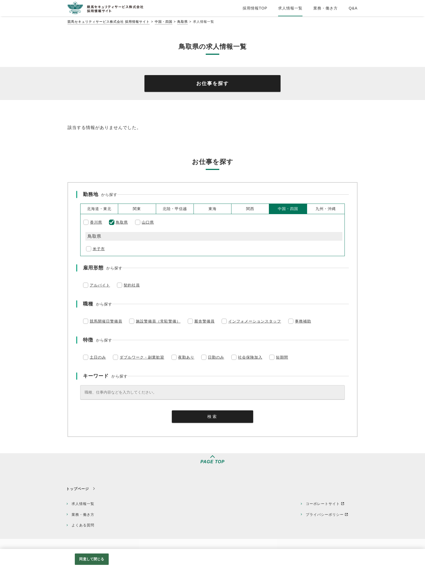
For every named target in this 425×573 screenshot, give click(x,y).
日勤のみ (216, 357)
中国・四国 (163, 22)
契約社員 (132, 285)
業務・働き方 (83, 515)
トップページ (77, 489)
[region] (212, 561)
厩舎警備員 (204, 321)
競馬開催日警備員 (106, 321)
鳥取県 (182, 22)
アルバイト (100, 285)
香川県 (96, 222)
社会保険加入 (250, 357)
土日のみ (98, 357)
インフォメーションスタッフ (254, 321)
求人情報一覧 (83, 504)
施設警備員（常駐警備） (158, 321)
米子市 (99, 249)
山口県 (148, 222)
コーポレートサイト (323, 504)
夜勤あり (186, 357)
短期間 (282, 357)
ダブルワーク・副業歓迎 (142, 357)
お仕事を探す (212, 83)
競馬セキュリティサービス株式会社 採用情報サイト (108, 22)
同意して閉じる (91, 559)
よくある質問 (83, 525)
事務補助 (303, 321)
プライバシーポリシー (325, 515)
